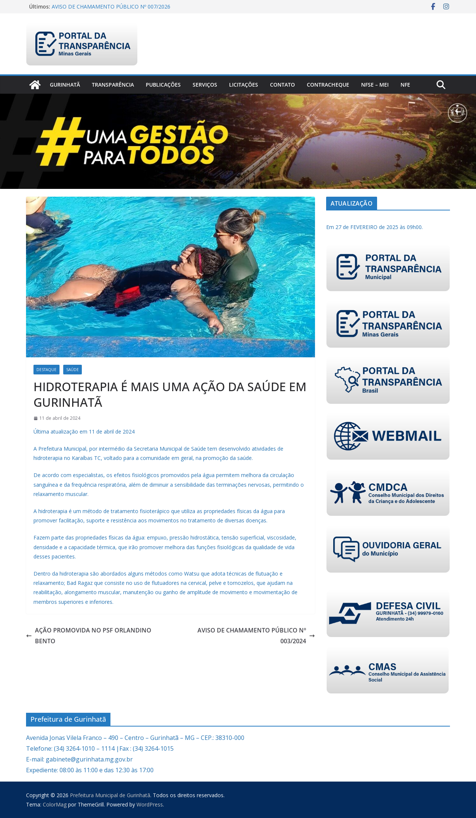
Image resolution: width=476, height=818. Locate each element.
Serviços (205, 84)
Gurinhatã (65, 84)
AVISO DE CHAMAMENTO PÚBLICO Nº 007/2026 (111, 6)
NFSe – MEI (375, 84)
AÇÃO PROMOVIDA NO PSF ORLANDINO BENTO (88, 635)
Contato (282, 84)
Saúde (72, 369)
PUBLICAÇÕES (163, 84)
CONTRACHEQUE (328, 84)
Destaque (46, 369)
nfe (405, 84)
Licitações (243, 84)
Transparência (113, 84)
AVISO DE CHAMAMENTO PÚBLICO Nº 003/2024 (256, 635)
